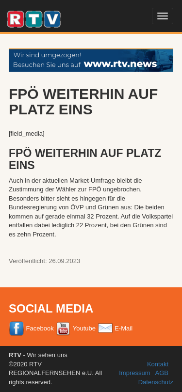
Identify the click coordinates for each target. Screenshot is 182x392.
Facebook (31, 328)
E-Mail (115, 328)
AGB (161, 372)
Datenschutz (155, 382)
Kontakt (157, 364)
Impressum (134, 372)
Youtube (75, 328)
